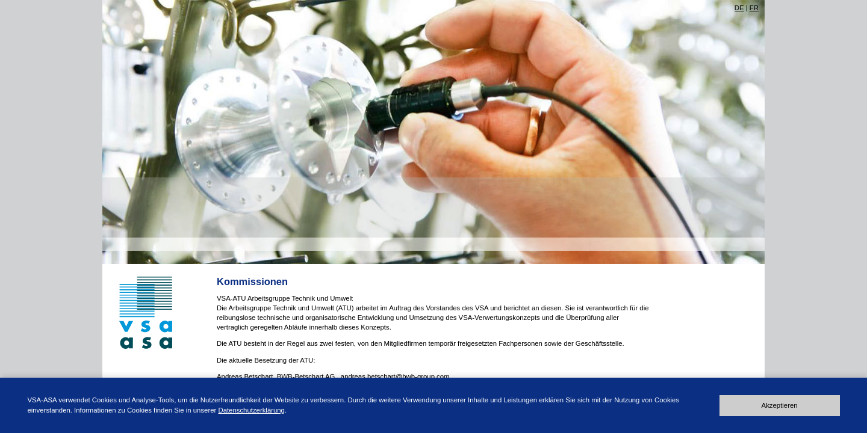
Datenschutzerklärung (251, 410)
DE (739, 7)
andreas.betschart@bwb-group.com (395, 376)
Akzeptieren (780, 405)
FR (754, 7)
